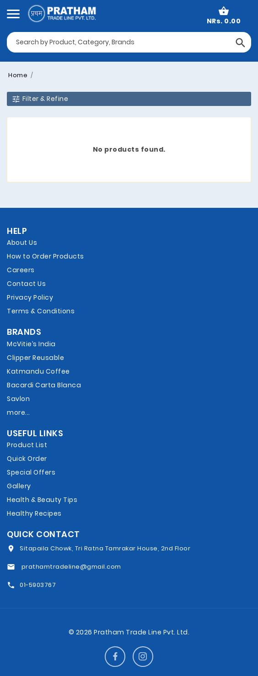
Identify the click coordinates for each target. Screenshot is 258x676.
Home (17, 75)
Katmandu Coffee (38, 371)
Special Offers (31, 472)
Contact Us (26, 283)
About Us (22, 242)
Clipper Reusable (35, 357)
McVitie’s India (31, 344)
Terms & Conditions (41, 311)
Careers (21, 270)
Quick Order (27, 458)
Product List (27, 444)
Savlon (18, 398)
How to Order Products (45, 256)
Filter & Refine (39, 99)
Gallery (19, 486)
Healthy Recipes (34, 513)
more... (18, 412)
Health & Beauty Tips (42, 499)
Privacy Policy (30, 297)
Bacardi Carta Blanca (44, 385)
